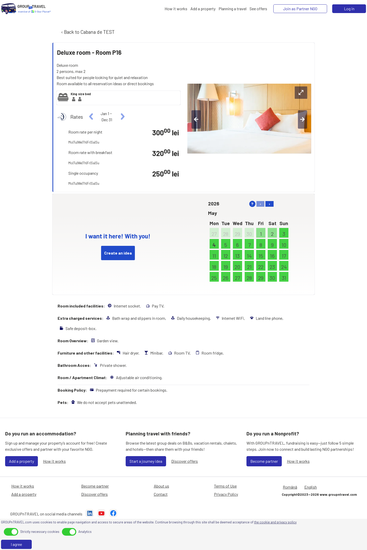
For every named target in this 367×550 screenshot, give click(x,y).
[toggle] (11, 532)
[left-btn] (196, 119)
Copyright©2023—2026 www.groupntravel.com (319, 494)
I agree (16, 544)
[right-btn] (302, 119)
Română (290, 487)
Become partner (264, 461)
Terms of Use (225, 485)
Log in (349, 8)
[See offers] (258, 9)
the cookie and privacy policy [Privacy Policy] (275, 522)
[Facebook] (113, 514)
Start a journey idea (145, 461)
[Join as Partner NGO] (300, 8)
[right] (121, 116)
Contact (161, 494)
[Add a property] (203, 9)
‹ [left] (260, 203)
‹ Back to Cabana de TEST (87, 32)
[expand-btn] (301, 93)
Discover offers (184, 461)
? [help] (252, 203)
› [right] (269, 203)
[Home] (8, 8)
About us (161, 485)
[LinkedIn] (89, 514)
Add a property (21, 461)
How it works (54, 461)
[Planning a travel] (232, 9)
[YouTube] (101, 514)
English (310, 487)
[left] (91, 116)
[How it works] (176, 9)
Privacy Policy (226, 494)
